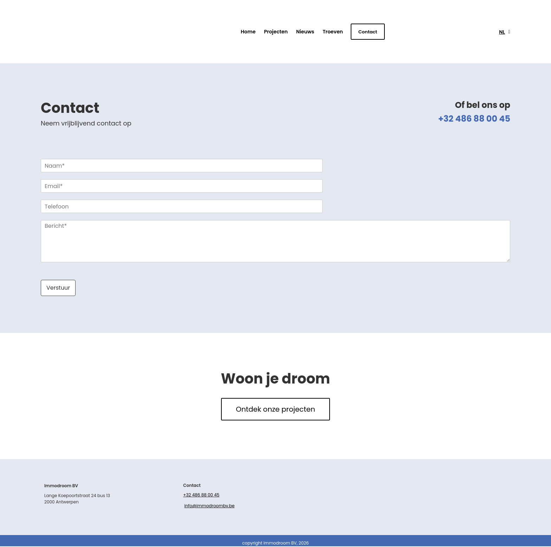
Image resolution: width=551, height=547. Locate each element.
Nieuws (305, 31)
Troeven (333, 31)
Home (248, 31)
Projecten (275, 31)
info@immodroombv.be (209, 507)
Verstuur (58, 288)
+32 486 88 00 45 (201, 495)
